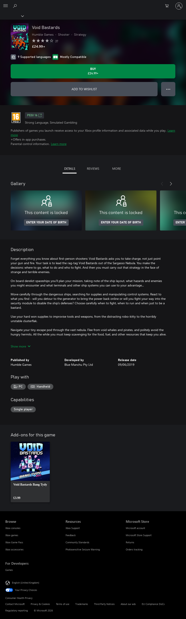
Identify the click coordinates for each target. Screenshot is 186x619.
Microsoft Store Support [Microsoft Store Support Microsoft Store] (139, 535)
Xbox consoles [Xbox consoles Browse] (12, 528)
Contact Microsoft (15, 604)
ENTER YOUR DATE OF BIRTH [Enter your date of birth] (46, 222)
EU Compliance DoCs (153, 604)
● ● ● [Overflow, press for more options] (168, 89)
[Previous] (162, 184)
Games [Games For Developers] (9, 569)
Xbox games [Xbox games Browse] (11, 535)
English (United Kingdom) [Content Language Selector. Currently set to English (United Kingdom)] (25, 582)
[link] (30, 472)
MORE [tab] (116, 168)
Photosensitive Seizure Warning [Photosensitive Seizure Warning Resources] (83, 549)
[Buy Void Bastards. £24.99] (93, 71)
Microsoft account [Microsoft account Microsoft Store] (135, 528)
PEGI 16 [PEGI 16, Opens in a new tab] (34, 115)
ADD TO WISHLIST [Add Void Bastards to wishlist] (84, 89)
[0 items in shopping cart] (168, 6)
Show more (20, 346)
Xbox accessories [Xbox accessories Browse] (14, 549)
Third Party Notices (104, 604)
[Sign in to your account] (179, 6)
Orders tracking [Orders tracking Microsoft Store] (134, 549)
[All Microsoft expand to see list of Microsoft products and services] (5, 6)
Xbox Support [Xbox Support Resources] (73, 528)
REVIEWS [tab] (93, 168)
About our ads (128, 604)
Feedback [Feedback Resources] (71, 535)
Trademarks (81, 604)
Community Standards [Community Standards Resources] (77, 542)
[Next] (170, 184)
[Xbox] (11, 16)
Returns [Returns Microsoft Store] (130, 542)
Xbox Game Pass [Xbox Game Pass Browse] (14, 542)
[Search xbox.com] (15, 5)
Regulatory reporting (16, 610)
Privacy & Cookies (40, 604)
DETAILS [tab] (69, 168)
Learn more (58, 144)
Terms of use (62, 604)
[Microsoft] (93, 3)
